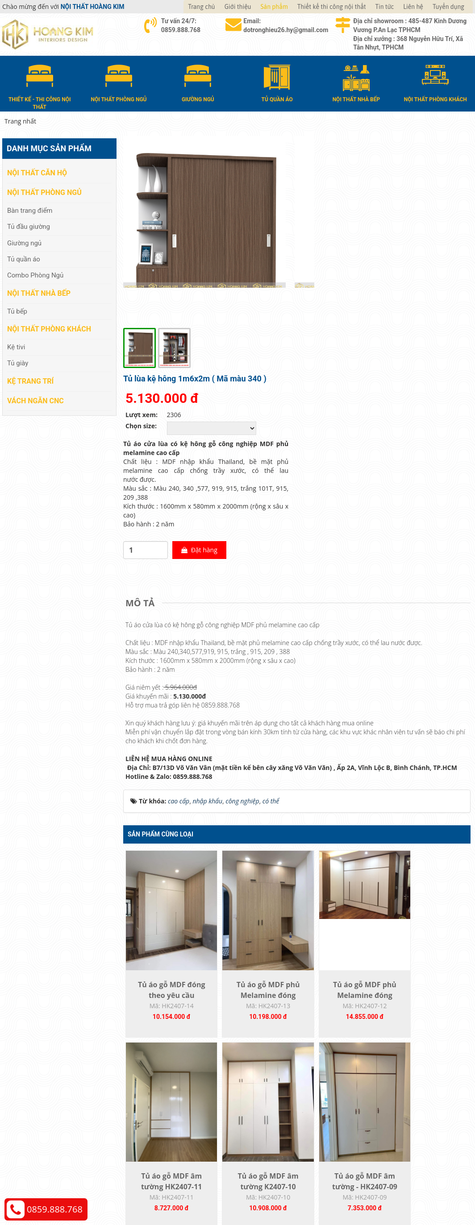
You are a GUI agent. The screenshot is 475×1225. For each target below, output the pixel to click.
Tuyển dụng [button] (448, 6)
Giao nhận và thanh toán (282, 1099)
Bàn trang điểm (30, 210)
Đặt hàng (375, 343)
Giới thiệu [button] (238, 6)
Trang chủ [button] (201, 6)
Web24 (391, 1194)
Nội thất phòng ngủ (44, 192)
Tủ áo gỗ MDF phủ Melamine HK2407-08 (340, 990)
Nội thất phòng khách (49, 328)
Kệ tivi (16, 347)
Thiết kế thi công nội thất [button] (331, 6)
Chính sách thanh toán (398, 1086)
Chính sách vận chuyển (398, 1099)
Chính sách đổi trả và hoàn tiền (410, 1113)
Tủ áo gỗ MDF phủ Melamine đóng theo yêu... (253, 793)
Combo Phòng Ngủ (35, 275)
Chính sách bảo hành (395, 1126)
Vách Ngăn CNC (35, 400)
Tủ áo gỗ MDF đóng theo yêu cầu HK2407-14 (166, 793)
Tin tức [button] (384, 6)
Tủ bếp (17, 310)
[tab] (142, 396)
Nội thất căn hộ (37, 172)
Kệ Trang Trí (30, 380)
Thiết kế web (365, 1194)
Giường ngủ (24, 242)
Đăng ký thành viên (274, 1126)
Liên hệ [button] (413, 6)
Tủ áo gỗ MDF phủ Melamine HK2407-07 (427, 990)
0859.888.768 (55, 1209)
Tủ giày (17, 363)
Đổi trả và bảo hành (275, 1113)
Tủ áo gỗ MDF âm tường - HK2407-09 (253, 990)
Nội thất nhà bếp (39, 293)
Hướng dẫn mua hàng (278, 1086)
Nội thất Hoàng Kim (320, 1194)
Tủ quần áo (23, 259)
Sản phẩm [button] (274, 6)
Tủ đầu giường (28, 226)
